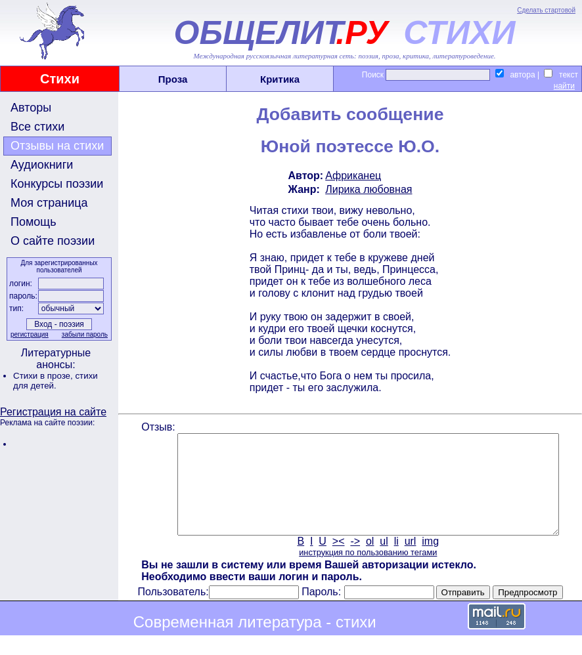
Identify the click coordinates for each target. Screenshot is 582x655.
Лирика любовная (367, 189)
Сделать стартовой (546, 10)
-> (354, 560)
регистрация (28, 334)
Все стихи (37, 126)
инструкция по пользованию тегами (367, 572)
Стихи (59, 79)
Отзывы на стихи (57, 145)
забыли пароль (83, 334)
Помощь (33, 221)
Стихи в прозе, (44, 376)
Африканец (352, 175)
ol (368, 560)
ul (383, 560)
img (429, 560)
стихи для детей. (55, 381)
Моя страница (49, 202)
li (395, 560)
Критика (280, 79)
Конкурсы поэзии (57, 183)
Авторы (31, 107)
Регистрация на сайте (53, 411)
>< (337, 560)
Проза (173, 79)
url (409, 560)
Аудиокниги (42, 164)
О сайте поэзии (53, 240)
